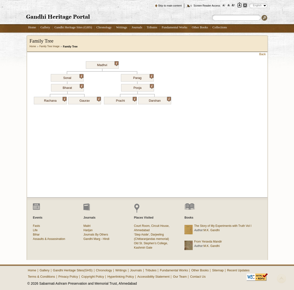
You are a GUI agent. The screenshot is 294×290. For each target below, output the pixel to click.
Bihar (36, 234)
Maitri (86, 226)
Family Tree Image (49, 46)
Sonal (73, 77)
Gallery (45, 27)
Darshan (160, 99)
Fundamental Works (174, 27)
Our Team (180, 276)
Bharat (73, 87)
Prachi (126, 99)
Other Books (200, 27)
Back (262, 54)
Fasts (36, 226)
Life (35, 230)
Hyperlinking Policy (120, 276)
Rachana (55, 99)
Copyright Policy (92, 276)
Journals (137, 27)
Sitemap (218, 270)
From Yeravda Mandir (208, 241)
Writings (121, 27)
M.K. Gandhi (212, 230)
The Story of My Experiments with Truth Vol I (222, 226)
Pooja (143, 87)
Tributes (152, 27)
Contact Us (198, 276)
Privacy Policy (68, 276)
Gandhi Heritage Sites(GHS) (73, 270)
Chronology (104, 27)
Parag (143, 77)
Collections (220, 27)
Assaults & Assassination (49, 239)
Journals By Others (95, 234)
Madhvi (107, 64)
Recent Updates (238, 270)
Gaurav (90, 99)
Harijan (88, 230)
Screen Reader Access (206, 5)
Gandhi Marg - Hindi (96, 239)
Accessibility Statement (153, 276)
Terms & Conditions (41, 276)
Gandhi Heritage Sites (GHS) (73, 27)
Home (32, 27)
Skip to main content (170, 5)
